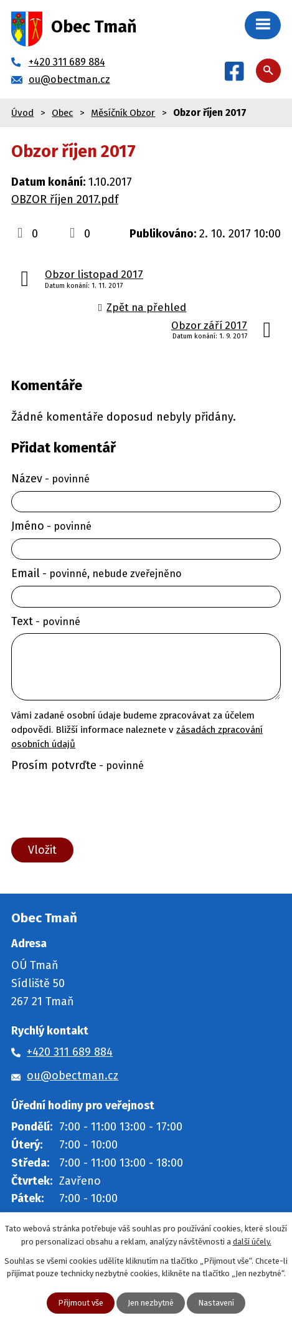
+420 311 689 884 (70, 1052)
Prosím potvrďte (77, 765)
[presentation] (101, 805)
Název (50, 478)
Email (96, 573)
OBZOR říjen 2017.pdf (64, 199)
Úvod (22, 112)
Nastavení (216, 1302)
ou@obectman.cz (72, 1075)
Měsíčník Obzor (123, 112)
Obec (62, 112)
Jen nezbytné (151, 1302)
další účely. (252, 1241)
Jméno (51, 526)
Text (45, 621)
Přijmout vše (80, 1302)
